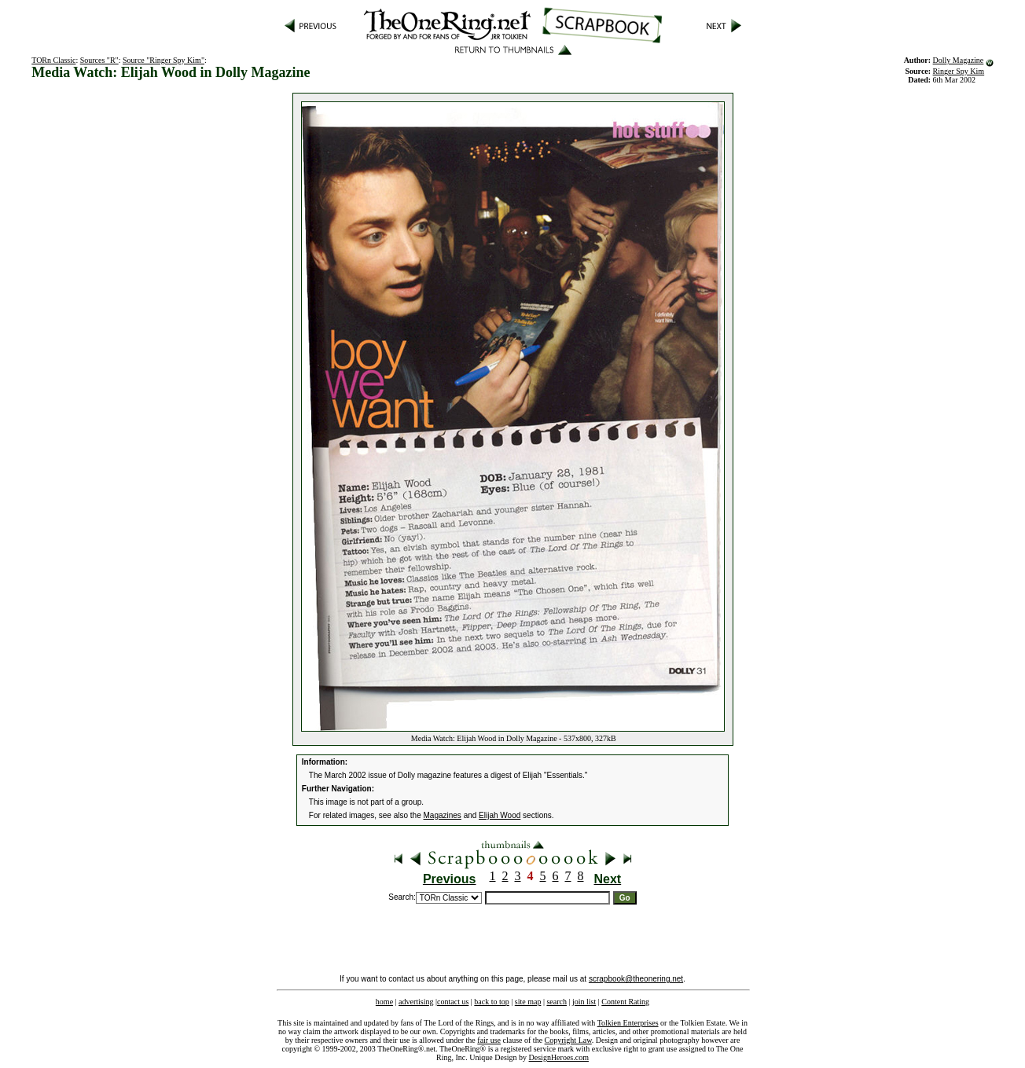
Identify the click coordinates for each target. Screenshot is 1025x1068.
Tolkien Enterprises (628, 1022)
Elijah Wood (499, 815)
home (384, 1001)
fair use (489, 1040)
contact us (452, 1001)
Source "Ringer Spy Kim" (163, 60)
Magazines (442, 815)
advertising (416, 1001)
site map (528, 1001)
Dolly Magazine (958, 60)
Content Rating (625, 1001)
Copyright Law (568, 1040)
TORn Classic (53, 60)
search (556, 1001)
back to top (491, 1001)
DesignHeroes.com (559, 1057)
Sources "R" (99, 60)
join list (584, 1001)
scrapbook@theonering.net (636, 978)
